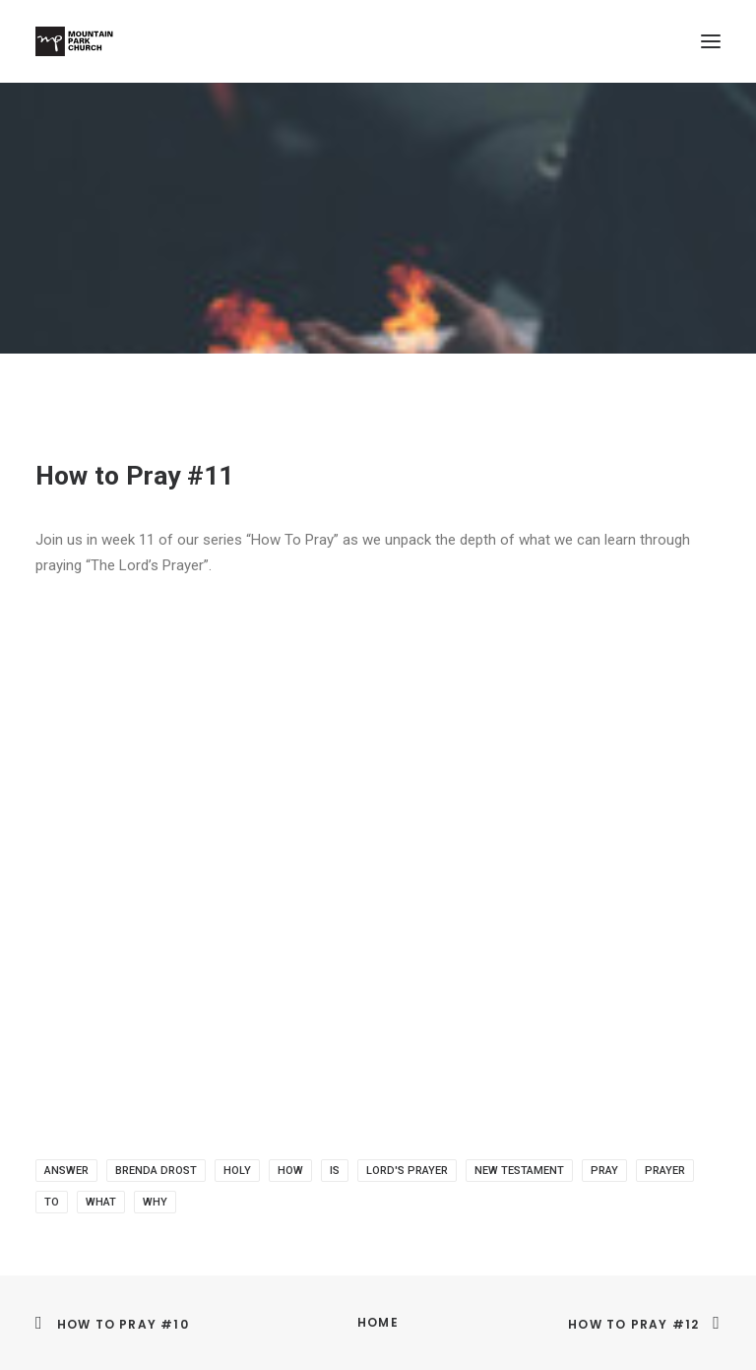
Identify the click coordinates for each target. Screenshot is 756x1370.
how (290, 1170)
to (51, 1202)
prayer (665, 1170)
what (101, 1202)
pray (604, 1170)
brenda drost (156, 1170)
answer (66, 1170)
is (335, 1170)
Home (378, 1322)
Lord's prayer (407, 1170)
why (155, 1202)
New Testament (519, 1170)
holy (237, 1170)
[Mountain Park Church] (74, 41)
